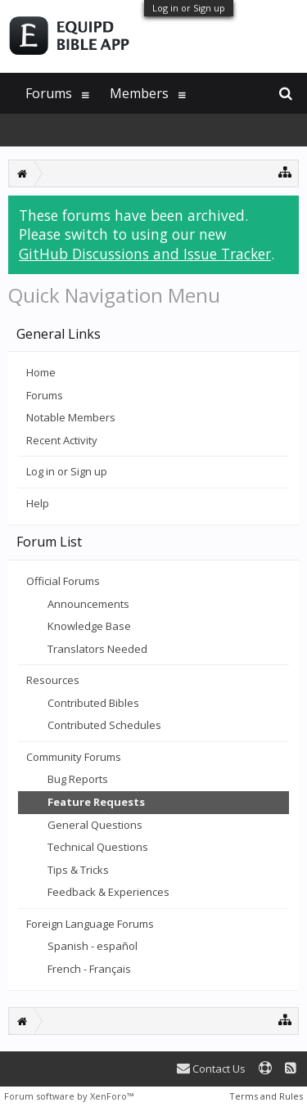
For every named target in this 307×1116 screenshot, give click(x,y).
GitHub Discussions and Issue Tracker (145, 253)
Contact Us (211, 1068)
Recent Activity (61, 440)
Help (37, 503)
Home (41, 372)
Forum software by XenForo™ (68, 1096)
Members (139, 93)
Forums (44, 395)
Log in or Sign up (188, 8)
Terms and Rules (266, 1096)
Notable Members (70, 417)
